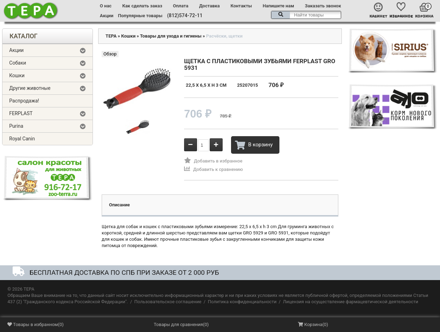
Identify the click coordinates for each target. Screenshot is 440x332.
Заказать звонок (323, 5)
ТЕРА (111, 36)
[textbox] (306, 15)
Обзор (109, 54)
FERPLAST (21, 113)
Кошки (17, 75)
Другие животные (29, 88)
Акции (106, 15)
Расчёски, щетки (224, 36)
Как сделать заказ (142, 5)
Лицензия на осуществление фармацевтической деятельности (350, 301)
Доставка (209, 5)
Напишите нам (278, 5)
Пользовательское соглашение (167, 301)
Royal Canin (22, 138)
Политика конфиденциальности (242, 301)
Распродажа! (24, 101)
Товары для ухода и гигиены (171, 36)
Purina (16, 126)
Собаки (17, 63)
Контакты (241, 5)
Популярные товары (140, 15)
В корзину (254, 145)
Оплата (180, 5)
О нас (105, 5)
